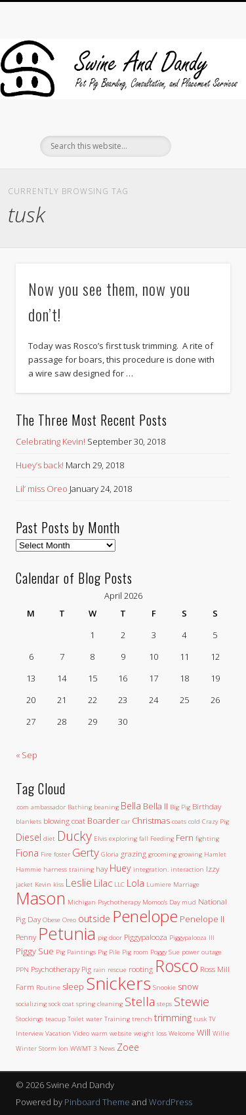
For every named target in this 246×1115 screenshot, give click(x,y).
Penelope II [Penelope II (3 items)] (202, 919)
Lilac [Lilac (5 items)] (103, 882)
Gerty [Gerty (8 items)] (85, 852)
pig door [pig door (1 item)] (110, 937)
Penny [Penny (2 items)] (26, 936)
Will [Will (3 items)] (204, 1032)
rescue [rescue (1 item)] (117, 969)
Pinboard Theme (97, 1102)
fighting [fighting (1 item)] (207, 838)
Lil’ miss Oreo (42, 489)
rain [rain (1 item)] (99, 969)
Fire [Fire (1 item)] (46, 854)
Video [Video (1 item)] (81, 1033)
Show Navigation (199, 117)
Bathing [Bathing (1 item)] (80, 807)
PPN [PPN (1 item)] (22, 969)
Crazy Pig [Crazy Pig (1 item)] (215, 821)
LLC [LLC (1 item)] (119, 884)
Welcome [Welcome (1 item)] (182, 1033)
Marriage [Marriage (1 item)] (186, 884)
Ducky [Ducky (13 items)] (74, 836)
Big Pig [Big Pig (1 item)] (180, 807)
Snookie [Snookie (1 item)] (164, 987)
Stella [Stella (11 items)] (140, 1001)
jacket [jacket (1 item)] (24, 884)
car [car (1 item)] (125, 821)
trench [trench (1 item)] (142, 1019)
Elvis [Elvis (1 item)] (100, 838)
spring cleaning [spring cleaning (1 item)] (99, 1004)
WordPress (170, 1102)
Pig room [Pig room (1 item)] (135, 952)
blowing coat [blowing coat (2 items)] (64, 820)
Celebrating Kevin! (50, 441)
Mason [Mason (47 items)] (41, 898)
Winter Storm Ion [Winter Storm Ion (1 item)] (42, 1048)
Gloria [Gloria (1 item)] (110, 854)
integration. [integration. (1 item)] (151, 869)
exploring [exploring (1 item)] (123, 838)
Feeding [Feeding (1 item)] (162, 838)
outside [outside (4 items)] (94, 918)
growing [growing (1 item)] (190, 854)
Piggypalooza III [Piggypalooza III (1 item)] (192, 937)
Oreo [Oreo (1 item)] (69, 920)
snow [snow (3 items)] (188, 986)
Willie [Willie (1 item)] (221, 1033)
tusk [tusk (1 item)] (200, 1019)
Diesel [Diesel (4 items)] (28, 837)
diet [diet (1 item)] (49, 838)
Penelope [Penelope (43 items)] (145, 916)
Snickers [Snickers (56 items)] (118, 983)
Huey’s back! (40, 465)
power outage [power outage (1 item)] (202, 952)
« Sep (26, 755)
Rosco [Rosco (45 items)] (176, 965)
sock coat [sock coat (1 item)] (61, 1004)
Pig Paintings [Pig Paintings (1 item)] (76, 952)
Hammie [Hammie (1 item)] (28, 869)
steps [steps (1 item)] (164, 1004)
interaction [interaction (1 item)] (187, 869)
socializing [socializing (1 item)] (31, 1004)
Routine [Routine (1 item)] (48, 987)
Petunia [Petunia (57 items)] (67, 933)
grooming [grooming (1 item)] (162, 854)
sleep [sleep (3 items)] (73, 986)
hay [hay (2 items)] (102, 868)
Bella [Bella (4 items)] (131, 806)
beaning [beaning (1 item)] (106, 807)
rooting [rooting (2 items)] (141, 968)
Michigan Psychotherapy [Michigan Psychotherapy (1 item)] (104, 902)
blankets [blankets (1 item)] (28, 821)
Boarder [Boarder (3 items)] (103, 820)
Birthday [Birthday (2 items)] (206, 806)
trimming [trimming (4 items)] (173, 1017)
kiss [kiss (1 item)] (58, 884)
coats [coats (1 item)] (179, 821)
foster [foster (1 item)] (62, 854)
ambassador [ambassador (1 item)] (48, 807)
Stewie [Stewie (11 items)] (191, 1001)
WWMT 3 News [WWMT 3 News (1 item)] (92, 1048)
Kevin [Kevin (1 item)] (43, 884)
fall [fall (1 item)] (143, 838)
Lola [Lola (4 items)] (135, 883)
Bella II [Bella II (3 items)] (155, 806)
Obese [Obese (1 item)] (51, 920)
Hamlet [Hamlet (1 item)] (215, 854)
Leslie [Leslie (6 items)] (79, 883)
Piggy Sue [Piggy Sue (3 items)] (35, 951)
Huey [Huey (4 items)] (120, 868)
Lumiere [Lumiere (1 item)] (158, 884)
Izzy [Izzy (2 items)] (212, 868)
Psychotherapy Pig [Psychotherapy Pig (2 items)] (61, 968)
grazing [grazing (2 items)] (133, 853)
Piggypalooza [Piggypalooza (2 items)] (145, 936)
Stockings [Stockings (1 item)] (29, 1019)
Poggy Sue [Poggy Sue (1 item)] (165, 952)
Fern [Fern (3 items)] (185, 837)
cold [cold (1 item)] (194, 821)
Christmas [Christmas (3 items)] (151, 820)
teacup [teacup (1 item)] (55, 1019)
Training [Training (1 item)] (117, 1019)
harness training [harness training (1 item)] (68, 869)
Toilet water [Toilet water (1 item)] (85, 1019)
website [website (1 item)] (121, 1033)
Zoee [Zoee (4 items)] (128, 1047)
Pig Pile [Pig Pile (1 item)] (109, 952)
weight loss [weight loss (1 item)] (150, 1033)
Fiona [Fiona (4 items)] (27, 853)
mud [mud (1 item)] (189, 902)
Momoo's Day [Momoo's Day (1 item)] (161, 902)
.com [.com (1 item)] (22, 807)
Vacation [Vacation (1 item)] (58, 1033)
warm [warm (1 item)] (99, 1033)
